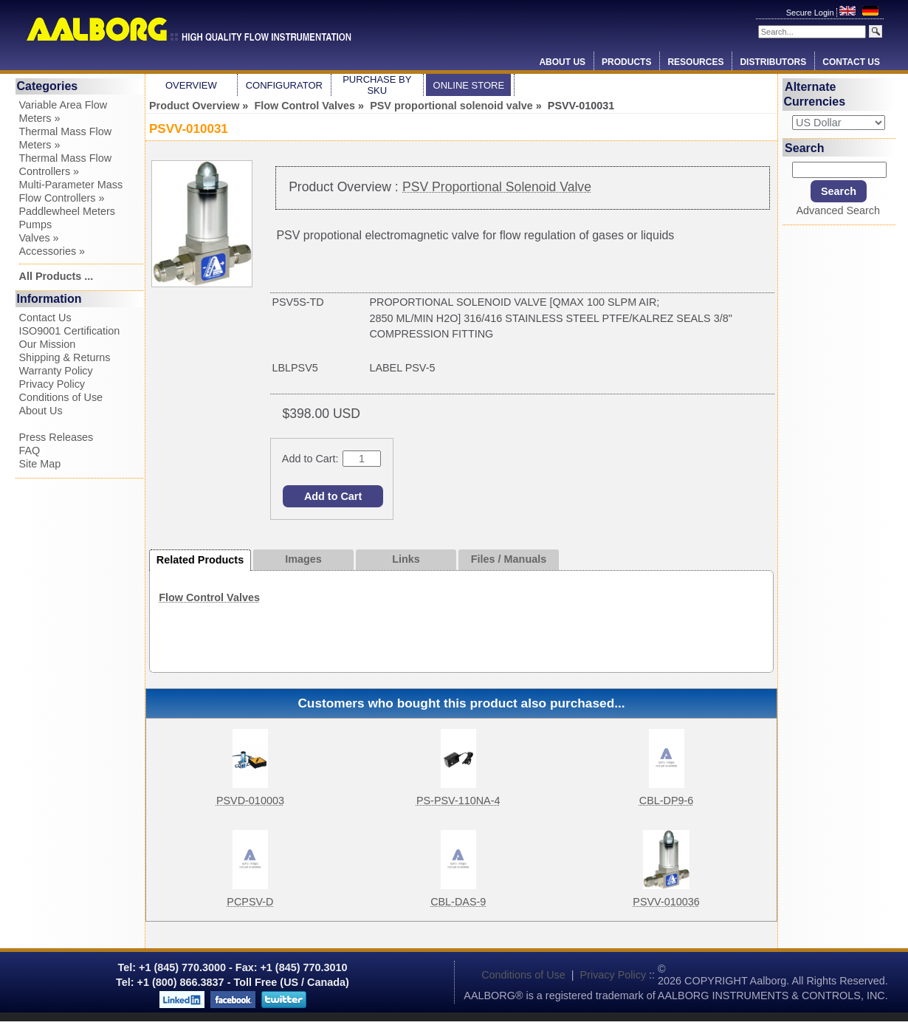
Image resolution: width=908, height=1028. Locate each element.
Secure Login (811, 12)
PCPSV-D (250, 902)
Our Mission (47, 344)
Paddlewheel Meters (67, 211)
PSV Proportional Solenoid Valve (496, 186)
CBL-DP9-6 (666, 800)
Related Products (200, 560)
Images (303, 559)
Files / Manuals (508, 559)
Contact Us (851, 62)
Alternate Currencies (815, 94)
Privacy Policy (52, 384)
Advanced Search (838, 210)
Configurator (284, 85)
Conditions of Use (61, 397)
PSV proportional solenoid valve (451, 106)
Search (804, 147)
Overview (191, 85)
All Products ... (56, 276)
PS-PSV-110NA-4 (458, 800)
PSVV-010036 (666, 902)
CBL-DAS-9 (458, 902)
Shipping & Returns (65, 357)
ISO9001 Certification (69, 331)
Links (406, 559)
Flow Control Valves (304, 106)
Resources (695, 62)
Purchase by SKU (377, 85)
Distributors (773, 62)
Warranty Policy (56, 371)
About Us (562, 62)
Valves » (39, 238)
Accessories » (52, 251)
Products (626, 62)
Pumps (35, 224)
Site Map (40, 464)
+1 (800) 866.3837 (180, 982)
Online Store (469, 85)
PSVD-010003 (250, 800)
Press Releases (56, 437)
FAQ (30, 450)
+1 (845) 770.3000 (181, 967)
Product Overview (194, 106)
